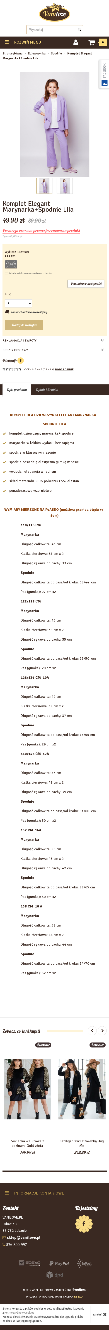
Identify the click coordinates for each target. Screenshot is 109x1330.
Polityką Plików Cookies (19, 1313)
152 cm (11, 264)
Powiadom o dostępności (86, 284)
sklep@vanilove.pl (24, 1237)
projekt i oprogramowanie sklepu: (54, 1296)
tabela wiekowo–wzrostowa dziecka (28, 274)
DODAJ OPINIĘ (64, 369)
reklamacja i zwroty (53, 340)
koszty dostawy (53, 350)
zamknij (100, 1314)
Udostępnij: (13, 360)
